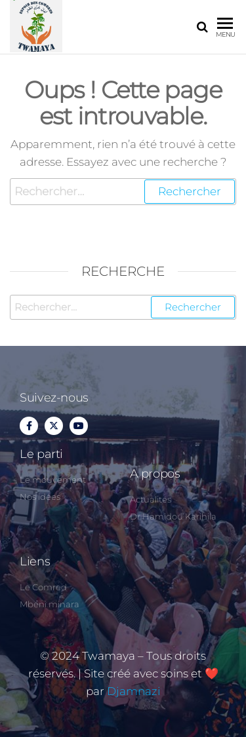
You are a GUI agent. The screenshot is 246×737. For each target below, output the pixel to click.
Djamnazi (133, 691)
